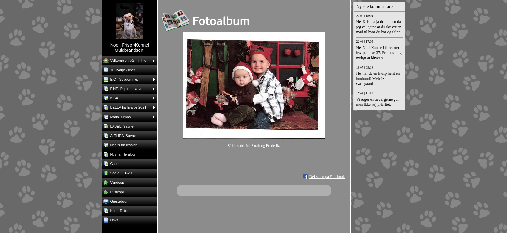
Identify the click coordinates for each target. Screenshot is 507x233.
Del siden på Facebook (327, 176)
